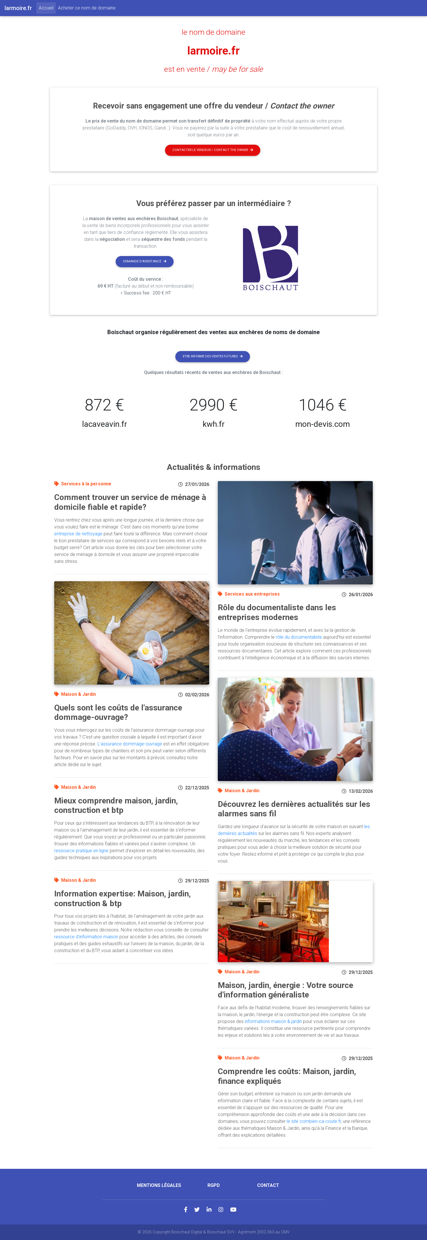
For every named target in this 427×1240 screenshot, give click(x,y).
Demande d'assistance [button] (144, 261)
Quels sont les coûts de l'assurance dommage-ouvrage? (118, 712)
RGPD (213, 1185)
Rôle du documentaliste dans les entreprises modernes (277, 612)
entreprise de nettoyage (78, 533)
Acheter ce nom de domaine (87, 8)
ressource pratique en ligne (81, 850)
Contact (268, 1185)
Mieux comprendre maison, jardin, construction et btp (116, 805)
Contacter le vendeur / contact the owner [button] (212, 150)
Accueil (47, 7)
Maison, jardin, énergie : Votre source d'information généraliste (285, 990)
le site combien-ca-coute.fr (314, 1121)
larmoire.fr (214, 50)
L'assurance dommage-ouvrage (130, 744)
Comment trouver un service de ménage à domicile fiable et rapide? (130, 502)
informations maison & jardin (273, 1021)
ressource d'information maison (86, 936)
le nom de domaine (213, 32)
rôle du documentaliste (299, 637)
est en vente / (213, 69)
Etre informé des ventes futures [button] (213, 356)
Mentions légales (159, 1185)
